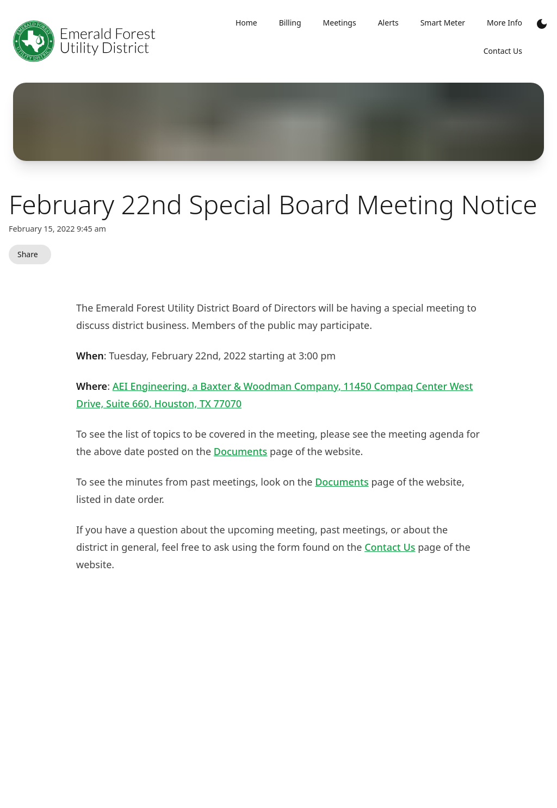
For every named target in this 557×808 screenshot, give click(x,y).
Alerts (388, 22)
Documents (241, 451)
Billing (290, 22)
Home (246, 22)
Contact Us (389, 547)
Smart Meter (442, 22)
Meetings (339, 22)
